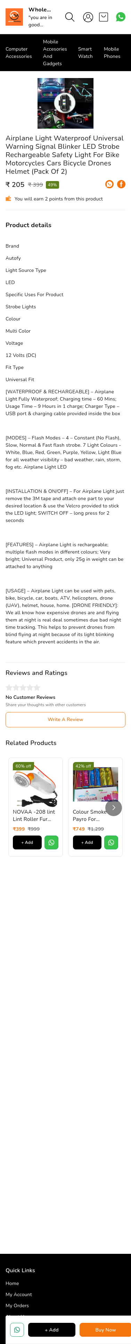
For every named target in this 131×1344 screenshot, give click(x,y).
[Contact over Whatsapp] (120, 17)
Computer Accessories (19, 53)
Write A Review (65, 799)
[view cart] (103, 17)
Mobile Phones (112, 53)
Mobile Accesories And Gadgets (55, 52)
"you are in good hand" (40, 24)
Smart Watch (85, 53)
